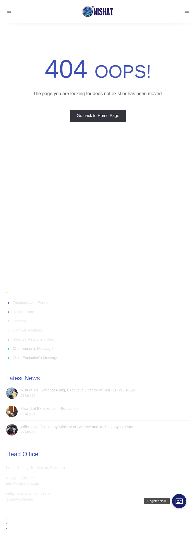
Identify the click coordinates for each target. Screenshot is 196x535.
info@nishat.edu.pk (22, 483)
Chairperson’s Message (33, 348)
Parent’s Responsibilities (33, 339)
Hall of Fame (23, 312)
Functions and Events (31, 302)
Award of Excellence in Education (49, 408)
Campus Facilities (28, 330)
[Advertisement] (101, 216)
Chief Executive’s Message (35, 357)
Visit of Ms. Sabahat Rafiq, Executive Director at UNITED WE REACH (80, 390)
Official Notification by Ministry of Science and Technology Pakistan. (78, 427)
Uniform (19, 321)
